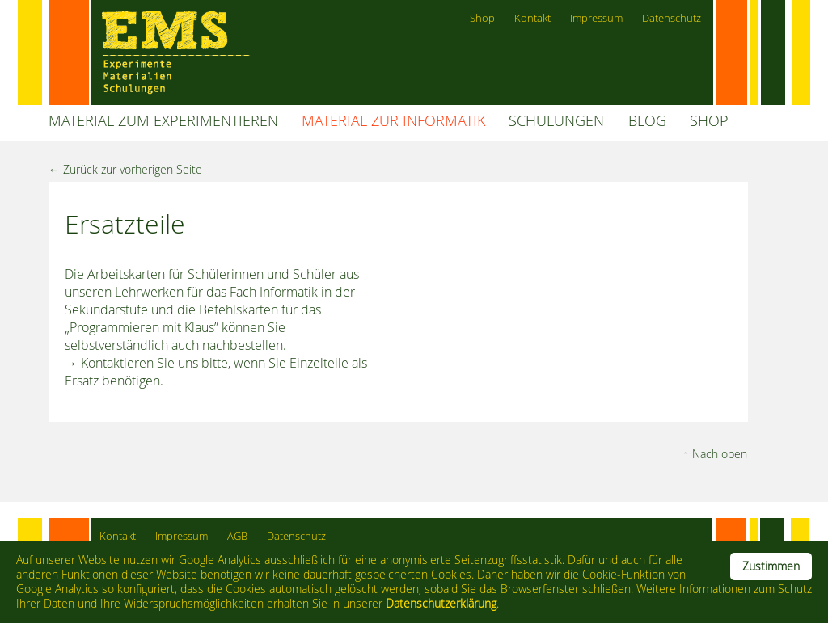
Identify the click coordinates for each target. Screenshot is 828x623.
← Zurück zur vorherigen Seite (125, 169)
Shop (482, 18)
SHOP (709, 121)
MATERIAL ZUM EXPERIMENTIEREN (163, 121)
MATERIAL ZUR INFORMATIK (393, 121)
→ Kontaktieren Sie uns (131, 363)
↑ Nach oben (715, 453)
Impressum (596, 18)
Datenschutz (671, 18)
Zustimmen (771, 566)
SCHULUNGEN (556, 121)
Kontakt (532, 18)
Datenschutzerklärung (441, 603)
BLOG (647, 121)
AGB (237, 536)
